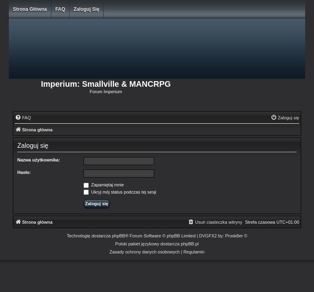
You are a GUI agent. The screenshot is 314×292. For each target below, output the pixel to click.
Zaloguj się (86, 9)
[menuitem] (23, 118)
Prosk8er (234, 235)
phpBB (118, 235)
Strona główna (30, 9)
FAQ (60, 9)
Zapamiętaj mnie (104, 184)
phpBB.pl (190, 243)
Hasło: (24, 172)
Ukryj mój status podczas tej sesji (120, 192)
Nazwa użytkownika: (38, 159)
